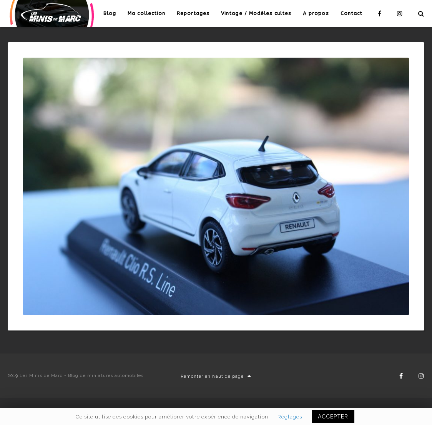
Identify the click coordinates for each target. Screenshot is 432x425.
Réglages (289, 416)
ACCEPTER (333, 416)
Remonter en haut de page (216, 376)
